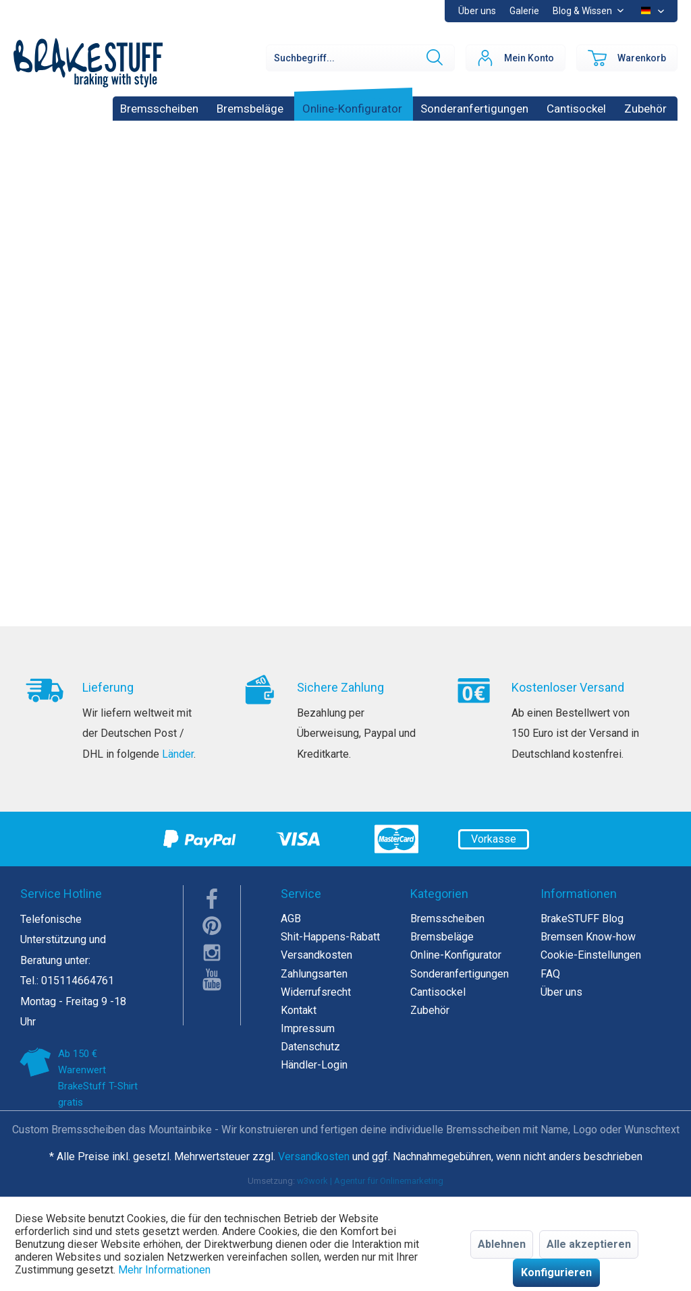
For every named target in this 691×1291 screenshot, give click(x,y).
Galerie (524, 10)
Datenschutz (310, 1046)
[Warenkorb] (627, 57)
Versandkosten (316, 955)
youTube (212, 979)
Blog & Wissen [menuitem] (583, 10)
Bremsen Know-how (588, 936)
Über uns (477, 10)
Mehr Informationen (164, 1269)
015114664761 (77, 980)
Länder (178, 754)
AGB (291, 918)
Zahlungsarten (314, 973)
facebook (212, 898)
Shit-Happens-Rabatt (330, 936)
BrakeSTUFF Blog (582, 918)
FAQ (550, 973)
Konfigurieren (556, 1272)
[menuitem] (524, 11)
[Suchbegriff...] (360, 57)
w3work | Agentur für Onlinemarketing (370, 1181)
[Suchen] (433, 57)
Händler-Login (314, 1064)
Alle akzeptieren (589, 1244)
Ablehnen (502, 1244)
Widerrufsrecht (316, 992)
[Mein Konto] (515, 57)
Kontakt (298, 1010)
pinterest (212, 925)
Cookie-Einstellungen (591, 955)
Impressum (308, 1028)
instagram (212, 952)
